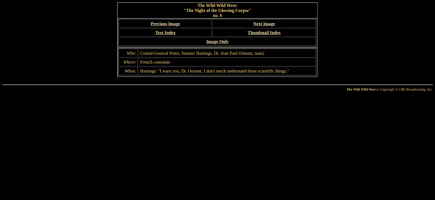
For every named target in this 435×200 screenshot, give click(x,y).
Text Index (165, 32)
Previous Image (165, 23)
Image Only (217, 41)
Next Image (264, 23)
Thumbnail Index (264, 32)
